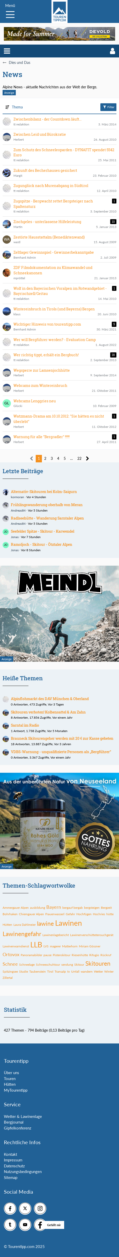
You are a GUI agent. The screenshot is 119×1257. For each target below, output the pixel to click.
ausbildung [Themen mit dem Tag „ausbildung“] (37, 908)
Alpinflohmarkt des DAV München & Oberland (50, 698)
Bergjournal (14, 1122)
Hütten (10, 1084)
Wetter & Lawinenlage (23, 1116)
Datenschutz (14, 1165)
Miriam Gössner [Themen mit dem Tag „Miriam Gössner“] (89, 946)
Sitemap (10, 1177)
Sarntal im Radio (25, 725)
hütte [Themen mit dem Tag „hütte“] (110, 914)
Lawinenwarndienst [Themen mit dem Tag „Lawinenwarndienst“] (16, 946)
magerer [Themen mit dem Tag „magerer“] (55, 946)
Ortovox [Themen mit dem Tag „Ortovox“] (11, 954)
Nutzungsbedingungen (23, 1171)
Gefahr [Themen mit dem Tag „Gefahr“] (70, 914)
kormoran (17, 497)
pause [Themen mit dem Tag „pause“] (47, 955)
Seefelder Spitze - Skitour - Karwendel (42, 531)
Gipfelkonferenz (17, 1128)
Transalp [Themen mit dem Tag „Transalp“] (60, 971)
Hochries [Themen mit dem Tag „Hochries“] (99, 914)
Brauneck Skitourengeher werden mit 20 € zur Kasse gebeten (62, 738)
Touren (10, 1078)
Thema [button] (17, 107)
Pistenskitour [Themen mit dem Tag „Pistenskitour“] (61, 955)
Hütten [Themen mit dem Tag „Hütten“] (7, 925)
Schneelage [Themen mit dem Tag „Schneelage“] (27, 964)
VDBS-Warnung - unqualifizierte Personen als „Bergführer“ (61, 751)
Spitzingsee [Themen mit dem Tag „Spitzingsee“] (10, 971)
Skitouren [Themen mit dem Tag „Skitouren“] (97, 963)
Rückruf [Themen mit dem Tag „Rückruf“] (105, 955)
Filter (108, 107)
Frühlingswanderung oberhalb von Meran (47, 504)
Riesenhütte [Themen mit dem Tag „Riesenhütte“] (80, 955)
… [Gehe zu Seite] (71, 458)
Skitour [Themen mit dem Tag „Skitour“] (79, 964)
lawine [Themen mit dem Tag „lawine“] (45, 923)
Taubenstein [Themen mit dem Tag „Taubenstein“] (37, 971)
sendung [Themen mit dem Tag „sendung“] (67, 964)
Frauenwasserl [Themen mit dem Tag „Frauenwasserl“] (54, 914)
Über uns (11, 1072)
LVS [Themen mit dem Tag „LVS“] (46, 946)
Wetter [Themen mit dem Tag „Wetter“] (98, 971)
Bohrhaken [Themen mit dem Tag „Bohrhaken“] (10, 914)
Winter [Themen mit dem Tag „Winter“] (109, 971)
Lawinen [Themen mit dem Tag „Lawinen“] (68, 923)
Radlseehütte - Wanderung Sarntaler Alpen (47, 518)
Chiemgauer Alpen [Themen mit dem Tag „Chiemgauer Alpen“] (31, 914)
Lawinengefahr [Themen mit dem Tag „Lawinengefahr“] (22, 933)
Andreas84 (18, 510)
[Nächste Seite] (87, 458)
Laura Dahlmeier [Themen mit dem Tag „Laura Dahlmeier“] (24, 925)
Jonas (15, 537)
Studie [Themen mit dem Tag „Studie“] (23, 971)
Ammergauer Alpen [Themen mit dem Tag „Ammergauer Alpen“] (16, 908)
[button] (7, 51)
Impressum (13, 1160)
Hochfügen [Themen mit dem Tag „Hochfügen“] (84, 914)
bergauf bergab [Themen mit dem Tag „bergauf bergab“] (72, 908)
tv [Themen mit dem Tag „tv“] (68, 971)
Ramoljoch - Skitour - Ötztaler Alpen (41, 544)
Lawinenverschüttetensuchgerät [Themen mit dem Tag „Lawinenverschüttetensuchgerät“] (91, 935)
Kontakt (10, 1154)
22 (79, 458)
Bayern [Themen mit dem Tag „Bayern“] (53, 907)
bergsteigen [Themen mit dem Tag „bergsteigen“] (92, 908)
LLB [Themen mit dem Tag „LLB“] (36, 944)
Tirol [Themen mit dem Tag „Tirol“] (50, 971)
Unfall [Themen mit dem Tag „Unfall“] (75, 971)
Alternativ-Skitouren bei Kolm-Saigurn (44, 491)
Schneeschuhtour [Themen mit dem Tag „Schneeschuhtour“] (48, 964)
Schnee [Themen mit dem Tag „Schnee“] (10, 964)
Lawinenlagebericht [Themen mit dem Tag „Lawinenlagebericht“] (55, 935)
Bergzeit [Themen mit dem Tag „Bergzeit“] (106, 908)
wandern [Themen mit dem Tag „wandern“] (87, 971)
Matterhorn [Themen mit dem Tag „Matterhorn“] (70, 946)
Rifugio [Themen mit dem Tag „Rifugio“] (94, 955)
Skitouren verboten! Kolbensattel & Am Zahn (48, 712)
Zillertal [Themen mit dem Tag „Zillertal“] (8, 978)
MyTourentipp (15, 1090)
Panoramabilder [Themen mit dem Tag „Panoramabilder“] (31, 955)
